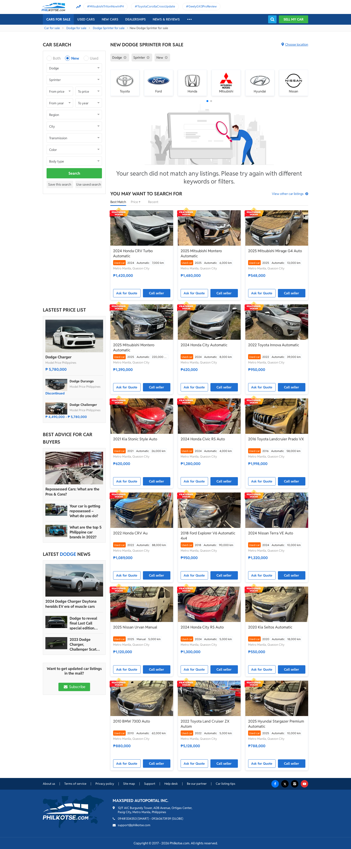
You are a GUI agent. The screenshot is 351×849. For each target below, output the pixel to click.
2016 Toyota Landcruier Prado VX (276, 439)
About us (49, 784)
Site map (129, 784)
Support (149, 784)
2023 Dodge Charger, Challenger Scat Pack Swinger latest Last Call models (83, 644)
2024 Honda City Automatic (204, 345)
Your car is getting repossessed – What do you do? (85, 511)
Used (94, 58)
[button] (207, 101)
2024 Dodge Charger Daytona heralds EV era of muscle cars (71, 604)
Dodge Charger (58, 357)
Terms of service (75, 784)
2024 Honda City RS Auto (202, 627)
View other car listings (288, 194)
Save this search (59, 184)
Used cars (86, 19)
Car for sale (52, 28)
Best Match (118, 202)
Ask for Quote (126, 293)
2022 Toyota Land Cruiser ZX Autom (205, 724)
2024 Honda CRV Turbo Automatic (133, 253)
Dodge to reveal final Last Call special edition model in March (83, 623)
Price (137, 202)
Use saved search (88, 184)
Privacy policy (104, 784)
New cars (110, 19)
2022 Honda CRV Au (130, 533)
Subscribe (74, 686)
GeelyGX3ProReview (203, 6)
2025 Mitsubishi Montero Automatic (201, 253)
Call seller (156, 293)
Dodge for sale (76, 28)
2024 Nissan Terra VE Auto (270, 533)
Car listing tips (225, 784)
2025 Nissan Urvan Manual (135, 627)
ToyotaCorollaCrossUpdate (156, 6)
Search (74, 173)
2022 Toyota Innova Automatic (273, 345)
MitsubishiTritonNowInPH (107, 6)
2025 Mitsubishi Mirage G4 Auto (275, 250)
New (75, 58)
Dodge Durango (82, 381)
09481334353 (127, 819)
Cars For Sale (58, 19)
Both (57, 58)
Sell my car (294, 19)
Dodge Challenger (83, 405)
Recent (153, 202)
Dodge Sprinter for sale (109, 28)
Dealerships (135, 19)
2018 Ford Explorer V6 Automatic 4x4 (208, 536)
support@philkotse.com (134, 825)
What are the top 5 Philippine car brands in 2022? (85, 532)
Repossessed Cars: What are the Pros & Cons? (72, 492)
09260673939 (161, 819)
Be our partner (197, 784)
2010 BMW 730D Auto (131, 721)
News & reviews (166, 19)
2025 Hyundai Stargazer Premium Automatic (276, 724)
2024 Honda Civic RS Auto (203, 439)
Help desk (171, 784)
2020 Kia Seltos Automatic (270, 627)
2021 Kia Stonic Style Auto (135, 439)
